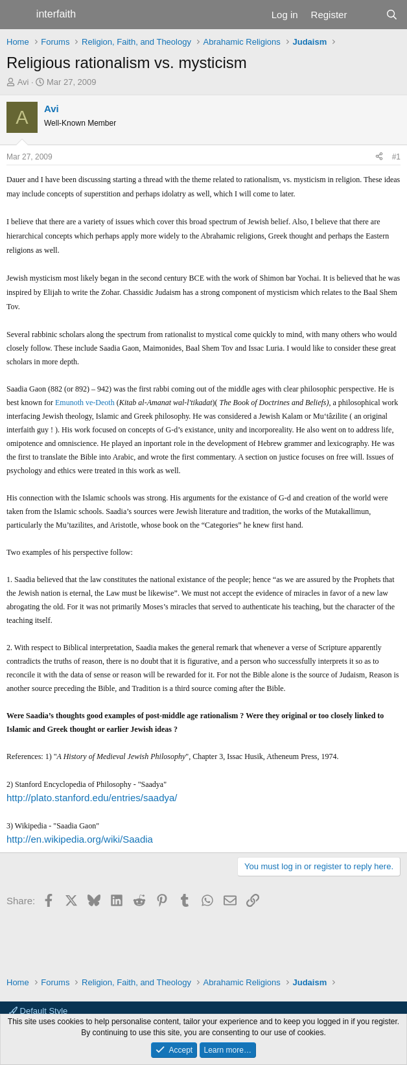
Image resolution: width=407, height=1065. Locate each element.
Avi (23, 82)
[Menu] (18, 15)
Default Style (38, 1011)
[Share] (379, 157)
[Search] (391, 15)
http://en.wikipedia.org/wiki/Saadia (79, 839)
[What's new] (365, 15)
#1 (396, 156)
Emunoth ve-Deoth (85, 402)
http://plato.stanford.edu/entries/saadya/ (92, 797)
